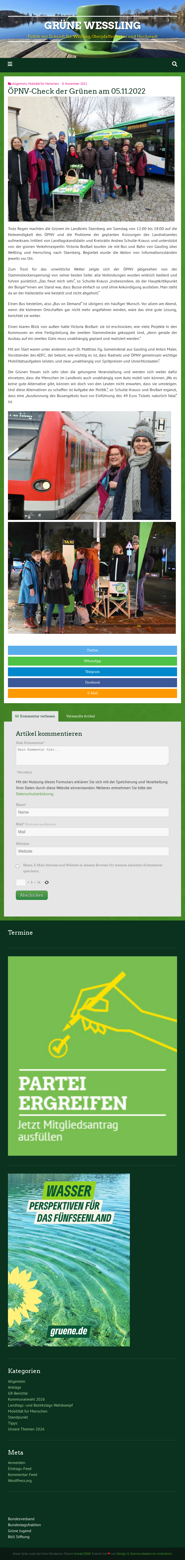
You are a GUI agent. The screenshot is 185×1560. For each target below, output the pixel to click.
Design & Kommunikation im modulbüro (144, 1554)
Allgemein (19, 84)
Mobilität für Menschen (43, 84)
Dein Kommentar (30, 743)
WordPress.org (20, 1480)
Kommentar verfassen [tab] (37, 716)
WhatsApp (92, 661)
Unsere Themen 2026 (26, 1428)
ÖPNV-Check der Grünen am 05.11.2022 (77, 91)
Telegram (92, 672)
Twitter (92, 650)
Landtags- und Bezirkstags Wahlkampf (40, 1405)
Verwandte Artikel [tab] (80, 716)
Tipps (12, 1423)
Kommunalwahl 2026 (26, 1399)
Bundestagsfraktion (24, 1524)
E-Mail (92, 693)
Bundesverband (21, 1518)
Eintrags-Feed (20, 1468)
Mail (36, 824)
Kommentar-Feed (22, 1474)
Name (21, 805)
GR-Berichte (18, 1393)
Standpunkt (18, 1417)
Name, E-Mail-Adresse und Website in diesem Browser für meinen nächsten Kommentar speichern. (93, 868)
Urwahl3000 (82, 1554)
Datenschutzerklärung (34, 793)
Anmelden (16, 1462)
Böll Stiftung (19, 1536)
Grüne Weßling (92, 26)
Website (22, 844)
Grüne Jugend (19, 1530)
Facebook (92, 682)
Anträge (14, 1387)
